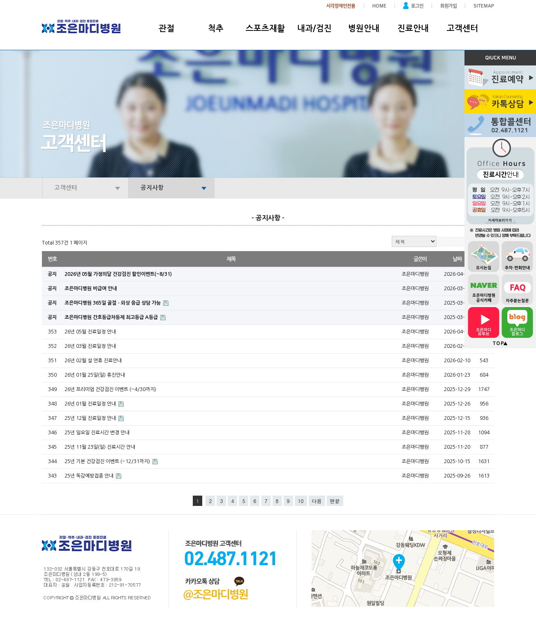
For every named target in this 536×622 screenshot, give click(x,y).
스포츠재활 (265, 28)
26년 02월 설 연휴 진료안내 (93, 360)
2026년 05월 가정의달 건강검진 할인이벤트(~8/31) (118, 274)
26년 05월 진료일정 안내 (90, 331)
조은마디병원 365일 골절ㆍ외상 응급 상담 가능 (113, 303)
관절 (166, 28)
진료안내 (413, 28)
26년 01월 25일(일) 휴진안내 (95, 375)
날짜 (457, 259)
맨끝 (335, 500)
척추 (216, 28)
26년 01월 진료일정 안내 (91, 403)
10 (301, 500)
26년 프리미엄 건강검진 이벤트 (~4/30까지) (110, 389)
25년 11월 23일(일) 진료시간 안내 (100, 447)
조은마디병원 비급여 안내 (91, 288)
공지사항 (152, 188)
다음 (317, 500)
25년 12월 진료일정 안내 (91, 418)
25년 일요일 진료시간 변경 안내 (97, 432)
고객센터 (462, 28)
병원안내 (363, 28)
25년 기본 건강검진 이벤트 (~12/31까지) (108, 461)
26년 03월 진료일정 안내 (90, 346)
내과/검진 (314, 28)
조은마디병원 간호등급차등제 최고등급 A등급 (112, 317)
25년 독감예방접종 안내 (90, 475)
